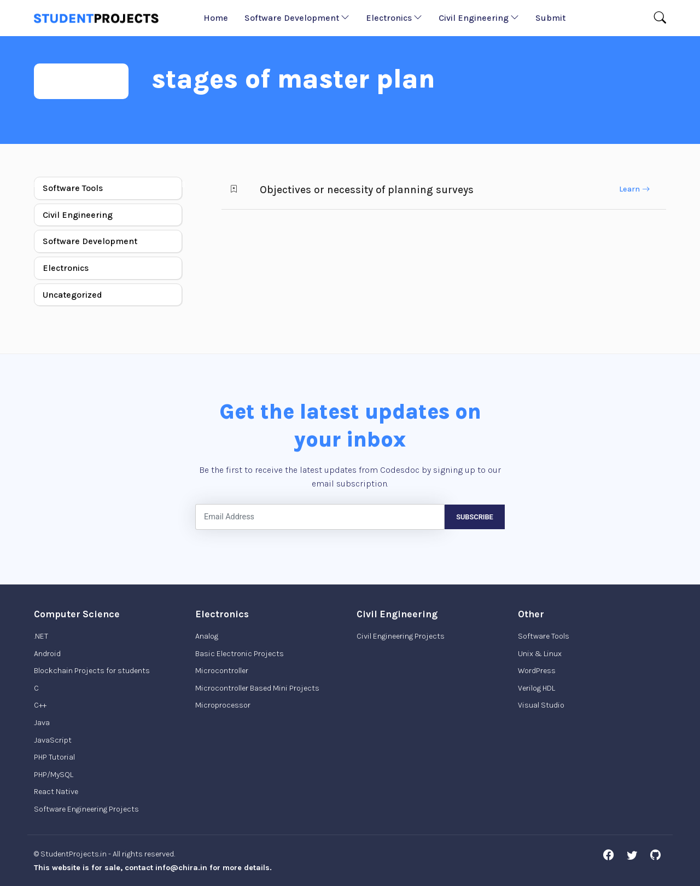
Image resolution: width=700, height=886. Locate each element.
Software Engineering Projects (86, 809)
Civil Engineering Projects (401, 636)
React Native (56, 791)
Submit (550, 18)
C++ (40, 705)
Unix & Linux (540, 653)
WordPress (537, 670)
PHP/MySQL (53, 774)
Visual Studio (541, 705)
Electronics (394, 18)
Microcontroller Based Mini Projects (257, 688)
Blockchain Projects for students (92, 670)
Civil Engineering (479, 18)
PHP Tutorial (54, 757)
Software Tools (73, 188)
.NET (41, 636)
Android (47, 653)
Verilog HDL (536, 688)
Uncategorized (72, 294)
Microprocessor (222, 705)
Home (215, 18)
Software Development (296, 18)
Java (42, 722)
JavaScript (53, 740)
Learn (634, 189)
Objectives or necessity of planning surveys (367, 189)
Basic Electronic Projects (239, 653)
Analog (206, 636)
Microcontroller (221, 670)
